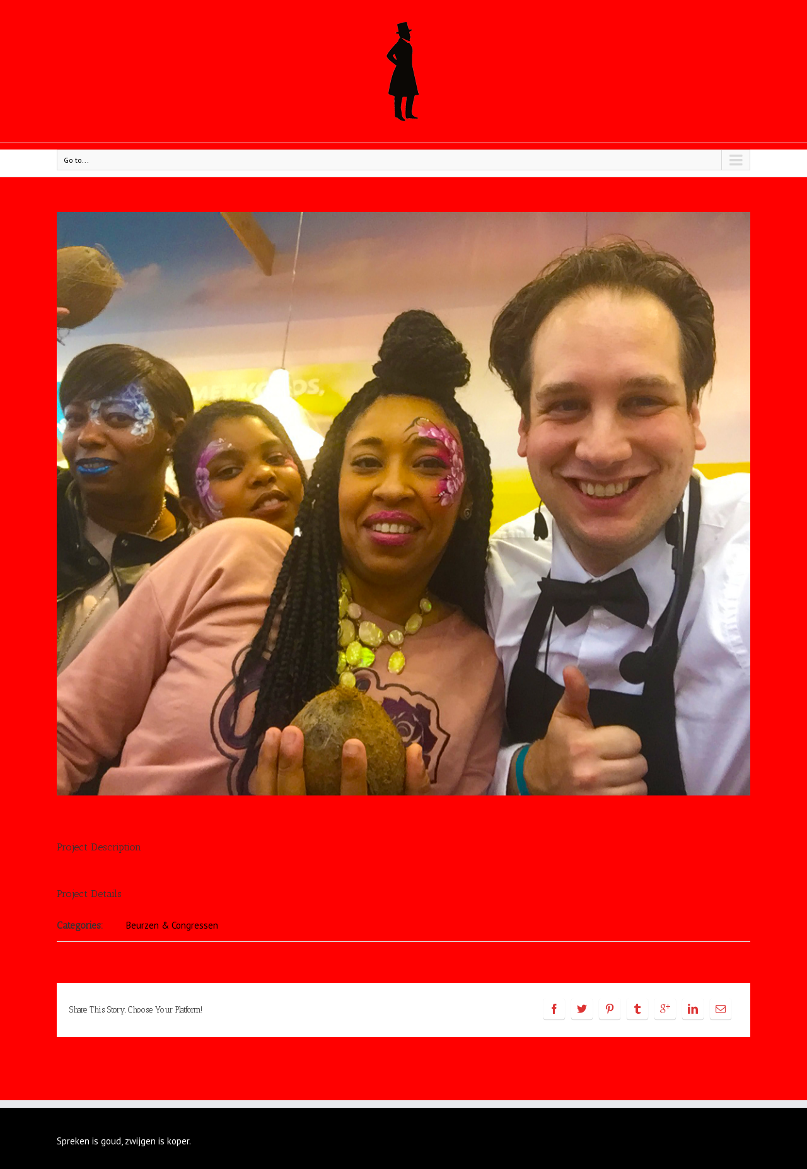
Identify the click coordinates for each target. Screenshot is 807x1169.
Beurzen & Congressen (172, 925)
